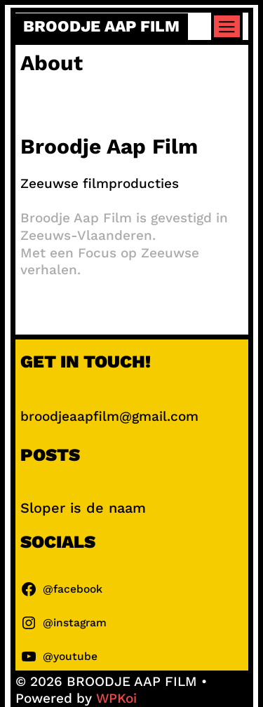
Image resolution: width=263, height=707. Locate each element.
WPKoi (116, 698)
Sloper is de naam (83, 508)
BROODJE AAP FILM (101, 26)
